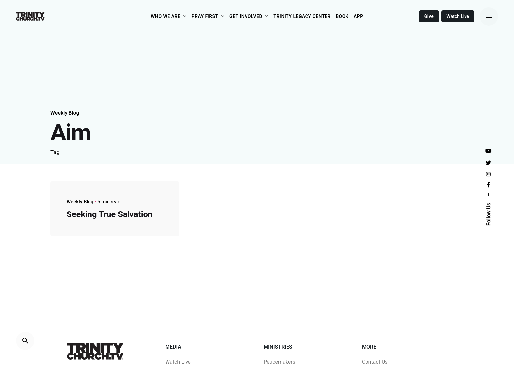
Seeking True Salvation (109, 214)
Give (429, 16)
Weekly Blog (64, 113)
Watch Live (457, 16)
